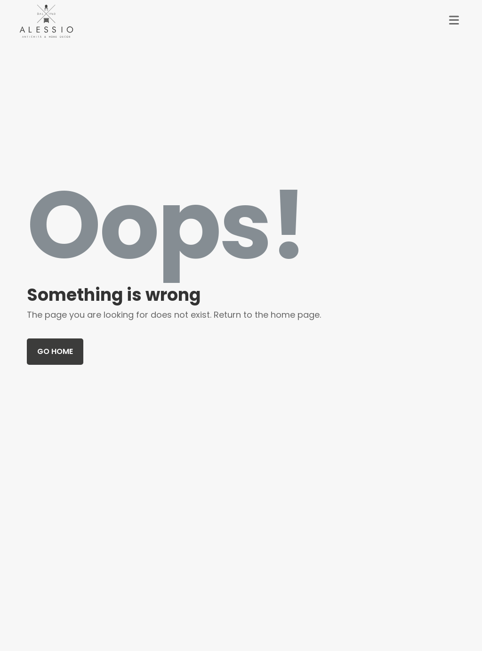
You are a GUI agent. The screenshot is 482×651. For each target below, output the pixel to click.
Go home (55, 351)
